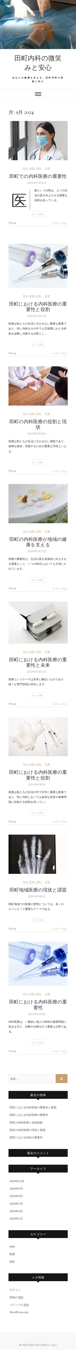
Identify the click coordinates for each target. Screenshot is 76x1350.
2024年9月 (16, 1188)
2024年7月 (16, 1203)
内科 (25, 168)
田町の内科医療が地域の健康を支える (38, 542)
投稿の (16, 1297)
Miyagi (12, 222)
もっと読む (38, 214)
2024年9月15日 (36, 551)
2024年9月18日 (36, 433)
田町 (38, 168)
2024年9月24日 (36, 182)
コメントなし (60, 222)
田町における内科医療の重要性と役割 (38, 306)
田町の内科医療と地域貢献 (26, 1122)
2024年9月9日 (36, 784)
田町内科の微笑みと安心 (38, 62)
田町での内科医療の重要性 (38, 176)
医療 (32, 168)
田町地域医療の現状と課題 (38, 889)
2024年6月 (16, 1211)
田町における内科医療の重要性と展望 (32, 1107)
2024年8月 (16, 1196)
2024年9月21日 (36, 315)
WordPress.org (18, 1312)
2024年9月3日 (36, 1014)
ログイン (15, 1289)
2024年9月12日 (36, 671)
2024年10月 (16, 1181)
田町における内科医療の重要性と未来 (38, 662)
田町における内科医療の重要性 (38, 1004)
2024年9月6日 (36, 896)
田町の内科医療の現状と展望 (27, 1130)
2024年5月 (16, 1218)
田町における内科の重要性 (26, 1137)
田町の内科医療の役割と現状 (38, 424)
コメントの (19, 1304)
